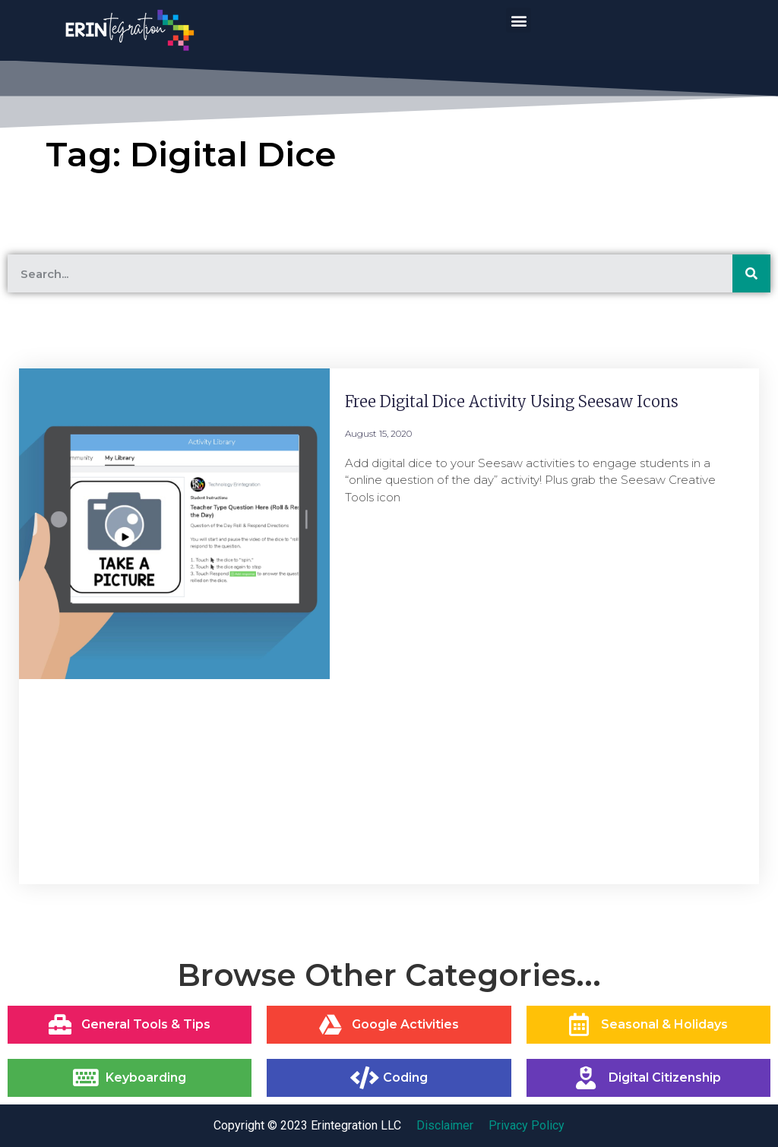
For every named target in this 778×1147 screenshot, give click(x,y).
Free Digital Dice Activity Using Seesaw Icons (511, 401)
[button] (518, 20)
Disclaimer (444, 1125)
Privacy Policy (527, 1125)
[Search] (751, 273)
